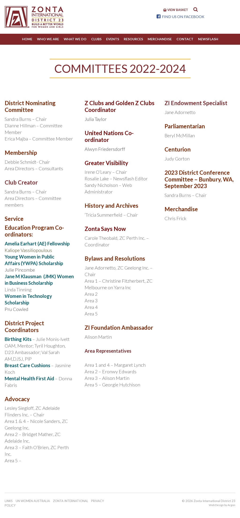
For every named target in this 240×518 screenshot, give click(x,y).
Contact (184, 39)
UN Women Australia (33, 501)
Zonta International (70, 501)
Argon (231, 505)
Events (112, 39)
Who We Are (48, 39)
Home (27, 39)
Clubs (96, 39)
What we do (75, 39)
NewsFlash (208, 39)
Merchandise (160, 39)
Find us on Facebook (180, 16)
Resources (133, 39)
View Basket (175, 10)
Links (9, 501)
